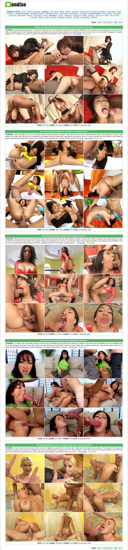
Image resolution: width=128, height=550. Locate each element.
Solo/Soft (76, 17)
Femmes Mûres (107, 13)
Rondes (47, 17)
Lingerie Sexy (77, 15)
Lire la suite (77, 34)
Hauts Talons (38, 15)
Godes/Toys (12, 15)
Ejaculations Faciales (37, 13)
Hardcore (29, 15)
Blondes (68, 12)
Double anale (111, 12)
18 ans (23, 12)
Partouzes (91, 15)
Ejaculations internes (52, 13)
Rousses (54, 17)
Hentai (45, 15)
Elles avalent (64, 13)
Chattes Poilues (84, 12)
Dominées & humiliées (98, 12)
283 (115, 22)
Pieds (106, 15)
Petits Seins (99, 15)
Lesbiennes (68, 15)
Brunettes (75, 12)
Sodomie (69, 17)
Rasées (40, 17)
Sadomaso (61, 17)
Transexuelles (84, 17)
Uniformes (94, 17)
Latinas (60, 15)
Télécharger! (87, 34)
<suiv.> (120, 22)
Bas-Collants (54, 12)
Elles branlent (73, 13)
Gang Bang (117, 13)
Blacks (62, 12)
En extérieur (83, 13)
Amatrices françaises (33, 12)
